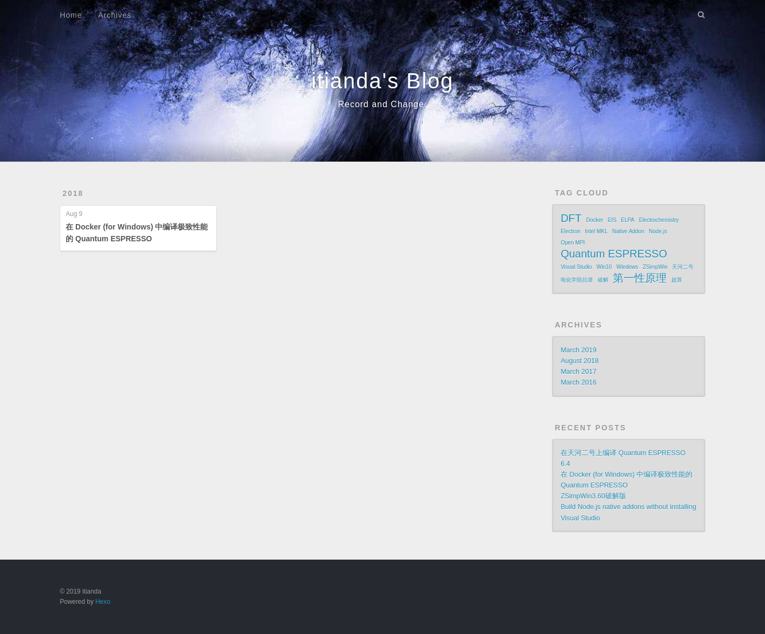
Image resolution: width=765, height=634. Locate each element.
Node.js (658, 231)
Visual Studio (576, 267)
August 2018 (580, 361)
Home (71, 15)
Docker (595, 220)
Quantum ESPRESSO (614, 253)
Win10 (604, 267)
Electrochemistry (659, 220)
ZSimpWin (655, 267)
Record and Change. (382, 104)
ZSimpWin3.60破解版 (593, 496)
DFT (571, 218)
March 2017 (579, 371)
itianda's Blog (382, 81)
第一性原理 (640, 278)
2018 (72, 193)
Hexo (102, 601)
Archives (115, 15)
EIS (612, 220)
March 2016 (579, 382)
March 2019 (579, 350)
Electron (570, 231)
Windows (628, 267)
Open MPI (573, 243)
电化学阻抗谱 (577, 280)
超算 (676, 280)
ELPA (627, 220)
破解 (603, 280)
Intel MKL (596, 231)
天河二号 (682, 267)
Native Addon (628, 231)
